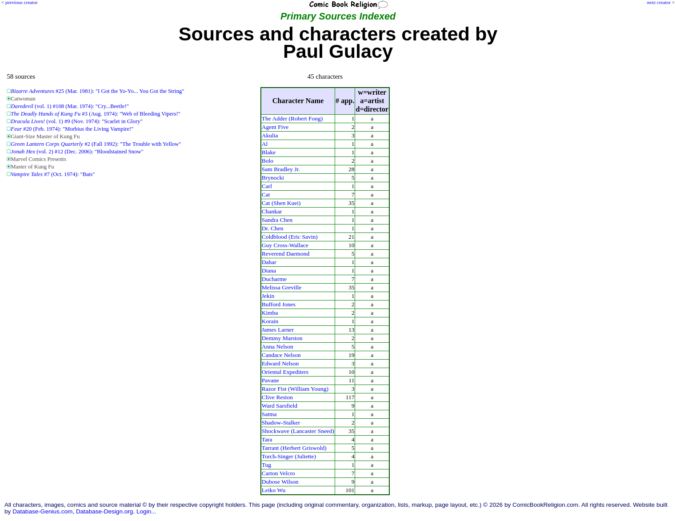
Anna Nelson (277, 346)
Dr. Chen (273, 228)
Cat (266, 194)
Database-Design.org (104, 511)
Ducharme (274, 279)
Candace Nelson (281, 355)
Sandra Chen (277, 219)
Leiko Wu (274, 490)
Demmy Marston (282, 338)
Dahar (269, 262)
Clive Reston (277, 397)
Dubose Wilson (280, 481)
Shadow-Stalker (281, 422)
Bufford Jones (279, 304)
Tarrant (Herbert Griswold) (294, 448)
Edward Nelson (280, 363)
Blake (269, 152)
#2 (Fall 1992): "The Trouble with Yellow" (96, 144)
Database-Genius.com (42, 511)
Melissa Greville (282, 287)
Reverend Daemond (285, 253)
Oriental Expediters (285, 372)
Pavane (270, 380)
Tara (267, 439)
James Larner (278, 329)
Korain (270, 321)
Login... (146, 511)
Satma (269, 414)
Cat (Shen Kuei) (281, 203)
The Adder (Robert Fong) (292, 118)
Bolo (267, 160)
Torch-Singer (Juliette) (289, 456)
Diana (269, 270)
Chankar (272, 211)
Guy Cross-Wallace (285, 245)
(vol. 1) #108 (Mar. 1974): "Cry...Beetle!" (70, 106)
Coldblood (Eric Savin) (290, 236)
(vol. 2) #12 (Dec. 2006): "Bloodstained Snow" (77, 151)
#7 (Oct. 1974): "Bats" (53, 174)
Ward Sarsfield (279, 405)
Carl (267, 186)
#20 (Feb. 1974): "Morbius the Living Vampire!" (72, 129)
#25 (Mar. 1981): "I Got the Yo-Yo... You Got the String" (97, 91)
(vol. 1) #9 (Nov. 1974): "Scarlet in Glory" (76, 121)
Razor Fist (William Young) (295, 388)
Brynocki (273, 177)
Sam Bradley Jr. (281, 169)
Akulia (270, 135)
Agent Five (275, 127)
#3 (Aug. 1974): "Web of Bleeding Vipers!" (95, 114)
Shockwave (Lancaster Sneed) (298, 431)
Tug (266, 464)
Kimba (270, 312)
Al (265, 143)
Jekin (268, 296)
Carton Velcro (278, 473)
